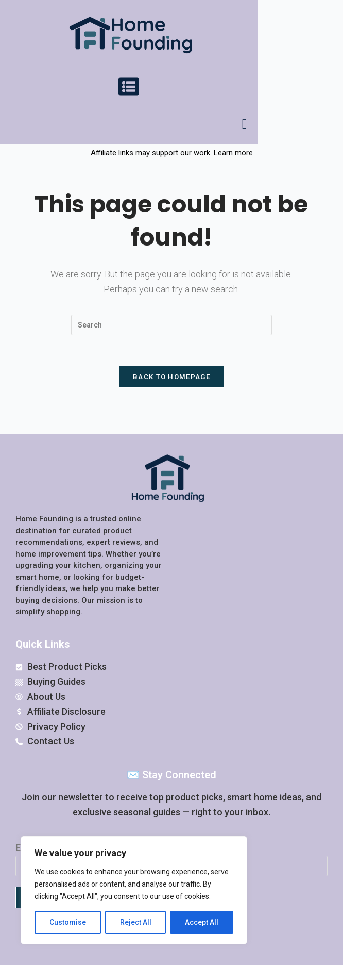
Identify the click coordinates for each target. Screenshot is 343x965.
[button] (128, 88)
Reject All (135, 922)
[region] (134, 890)
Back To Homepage (171, 377)
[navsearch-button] (244, 124)
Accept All (201, 922)
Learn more (233, 152)
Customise (67, 922)
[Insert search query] (171, 325)
